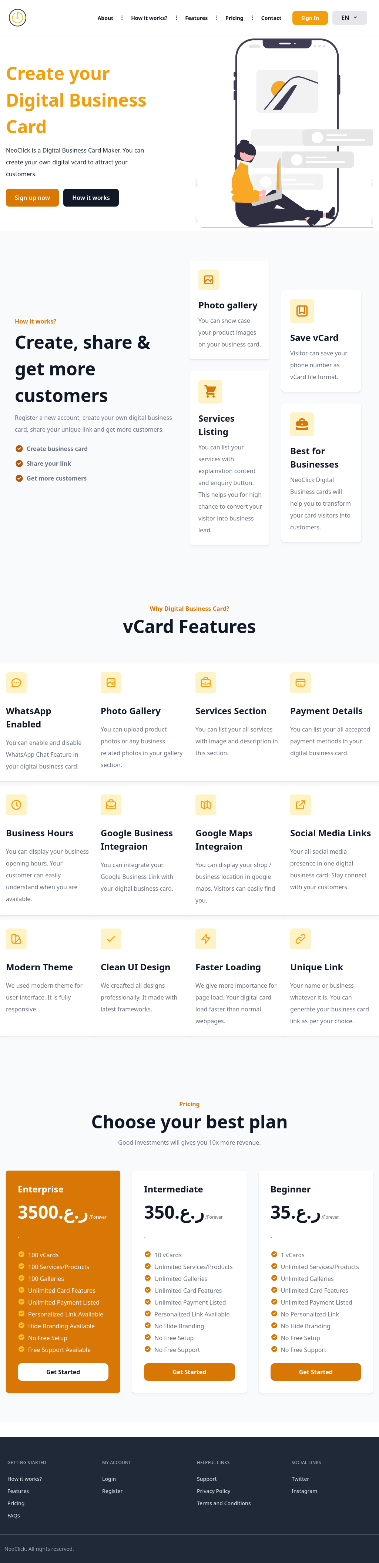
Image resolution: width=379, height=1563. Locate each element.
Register (112, 1491)
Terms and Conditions (224, 1503)
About (105, 17)
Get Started (63, 1372)
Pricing (234, 17)
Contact (271, 17)
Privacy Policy (213, 1491)
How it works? (149, 17)
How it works (91, 198)
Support (207, 1478)
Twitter (300, 1478)
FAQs (13, 1515)
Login (109, 1478)
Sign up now (32, 198)
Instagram (305, 1491)
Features (196, 17)
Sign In (310, 17)
